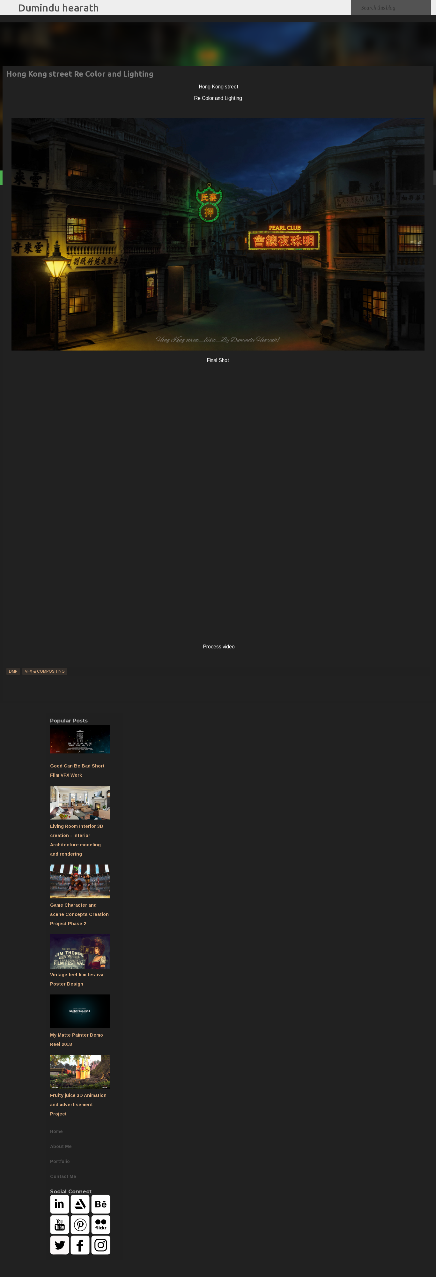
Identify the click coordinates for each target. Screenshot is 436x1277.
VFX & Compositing (45, 671)
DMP (13, 671)
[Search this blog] (395, 7)
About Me (61, 1146)
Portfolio (60, 1161)
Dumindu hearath (58, 7)
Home (56, 1131)
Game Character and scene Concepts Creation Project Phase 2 (79, 914)
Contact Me (63, 1176)
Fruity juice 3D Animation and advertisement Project (78, 1104)
